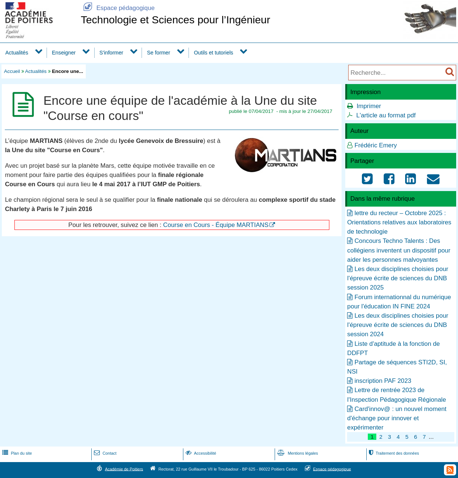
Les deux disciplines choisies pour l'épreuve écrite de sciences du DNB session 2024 (397, 325)
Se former (158, 53)
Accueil (12, 71)
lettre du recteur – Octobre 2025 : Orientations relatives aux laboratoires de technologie (399, 222)
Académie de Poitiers (124, 469)
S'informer (111, 53)
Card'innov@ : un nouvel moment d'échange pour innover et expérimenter (396, 418)
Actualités (16, 53)
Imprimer (369, 106)
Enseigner (63, 53)
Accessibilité (200, 453)
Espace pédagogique (118, 7)
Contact (104, 453)
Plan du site (16, 453)
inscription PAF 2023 (382, 380)
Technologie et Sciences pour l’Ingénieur (175, 20)
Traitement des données (393, 453)
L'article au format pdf (386, 115)
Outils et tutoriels (213, 53)
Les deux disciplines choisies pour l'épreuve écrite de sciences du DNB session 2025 (397, 278)
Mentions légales (297, 453)
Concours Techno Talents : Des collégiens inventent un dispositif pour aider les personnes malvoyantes (398, 250)
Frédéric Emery (375, 145)
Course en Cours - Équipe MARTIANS (215, 224)
